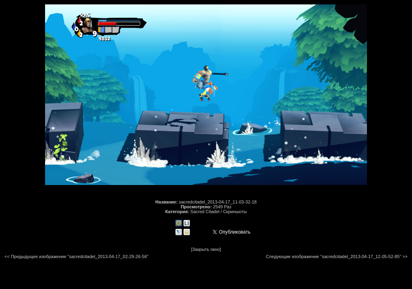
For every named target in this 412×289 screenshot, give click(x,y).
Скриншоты (235, 211)
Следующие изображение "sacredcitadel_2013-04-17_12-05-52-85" (333, 256)
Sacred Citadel (204, 211)
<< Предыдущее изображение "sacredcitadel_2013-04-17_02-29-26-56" (76, 256)
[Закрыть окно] (206, 249)
